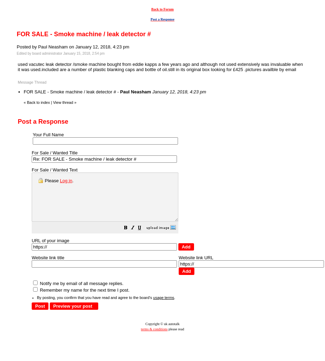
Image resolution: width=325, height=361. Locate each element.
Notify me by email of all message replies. (78, 292)
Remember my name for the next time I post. (81, 299)
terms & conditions (154, 338)
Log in (66, 180)
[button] (143, 238)
